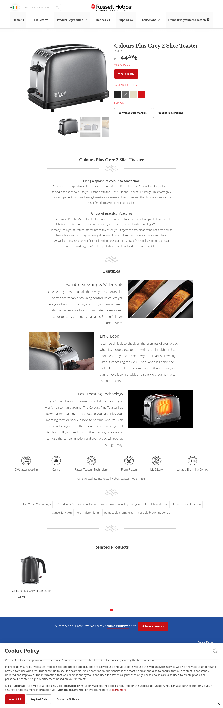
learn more (119, 689)
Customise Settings (67, 698)
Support (129, 18)
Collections (156, 18)
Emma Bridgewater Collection (194, 18)
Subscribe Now (153, 626)
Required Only (38, 699)
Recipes (104, 18)
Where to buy (126, 73)
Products (40, 18)
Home (15, 18)
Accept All (15, 698)
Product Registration (72, 18)
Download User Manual (133, 113)
